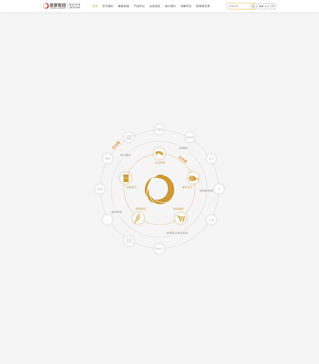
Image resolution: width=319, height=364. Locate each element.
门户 (272, 6)
